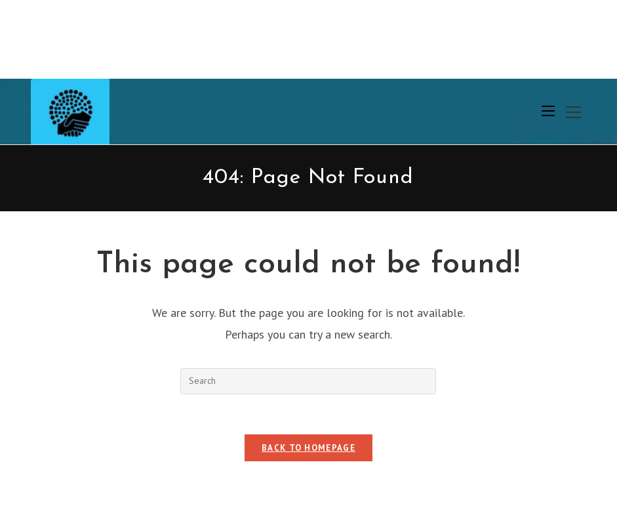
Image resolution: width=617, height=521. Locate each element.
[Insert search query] (308, 381)
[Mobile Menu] (548, 111)
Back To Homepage (308, 447)
